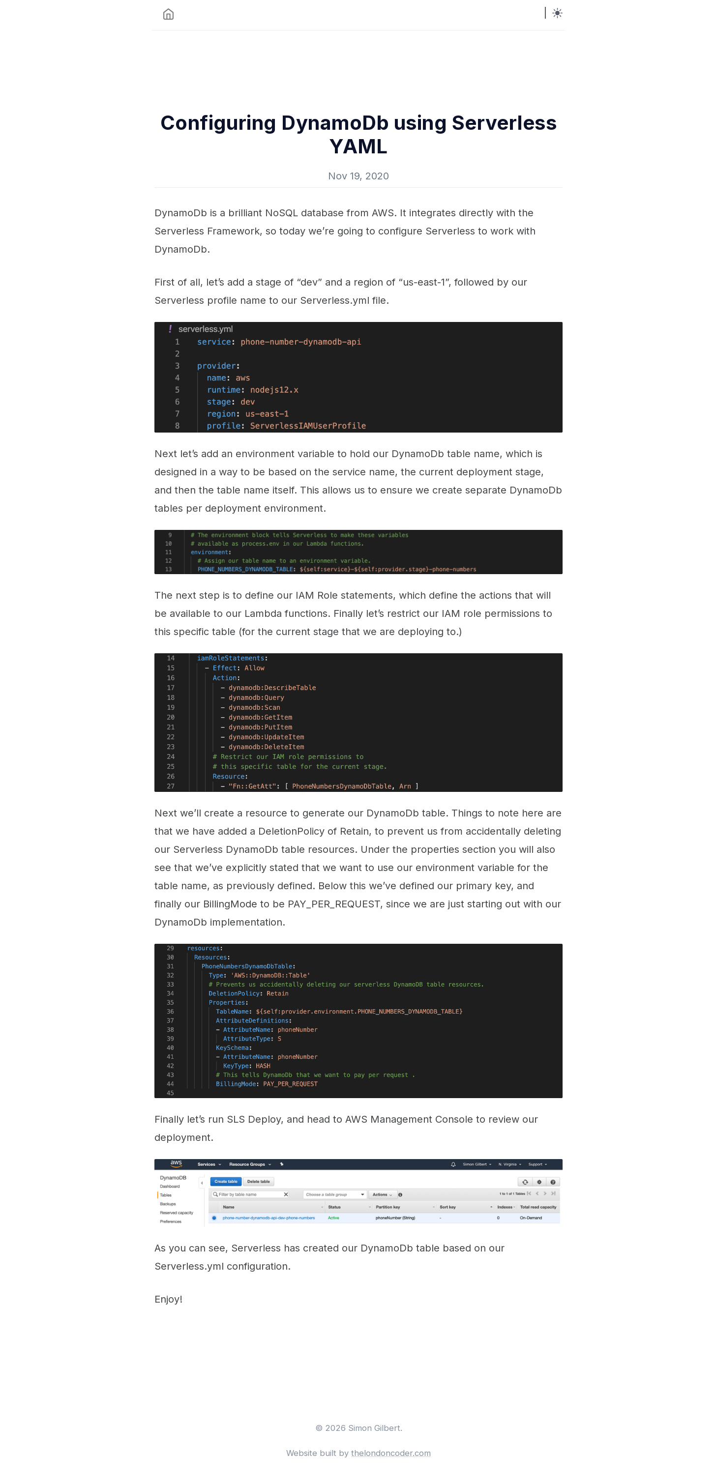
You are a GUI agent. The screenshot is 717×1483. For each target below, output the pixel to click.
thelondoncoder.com (391, 1453)
